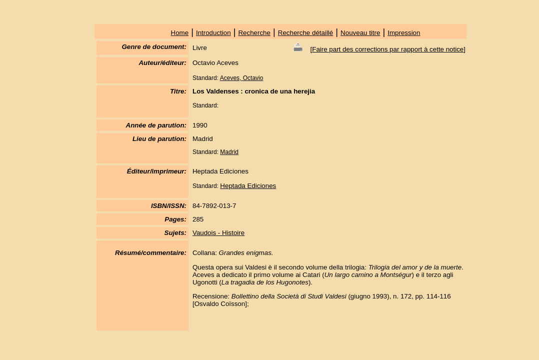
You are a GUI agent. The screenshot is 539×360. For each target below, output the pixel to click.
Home (180, 32)
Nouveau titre (360, 32)
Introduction (213, 32)
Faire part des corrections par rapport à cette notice (388, 49)
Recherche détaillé (305, 32)
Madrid (229, 152)
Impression (404, 32)
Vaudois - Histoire (218, 232)
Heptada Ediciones (248, 186)
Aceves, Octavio (242, 78)
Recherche (254, 32)
